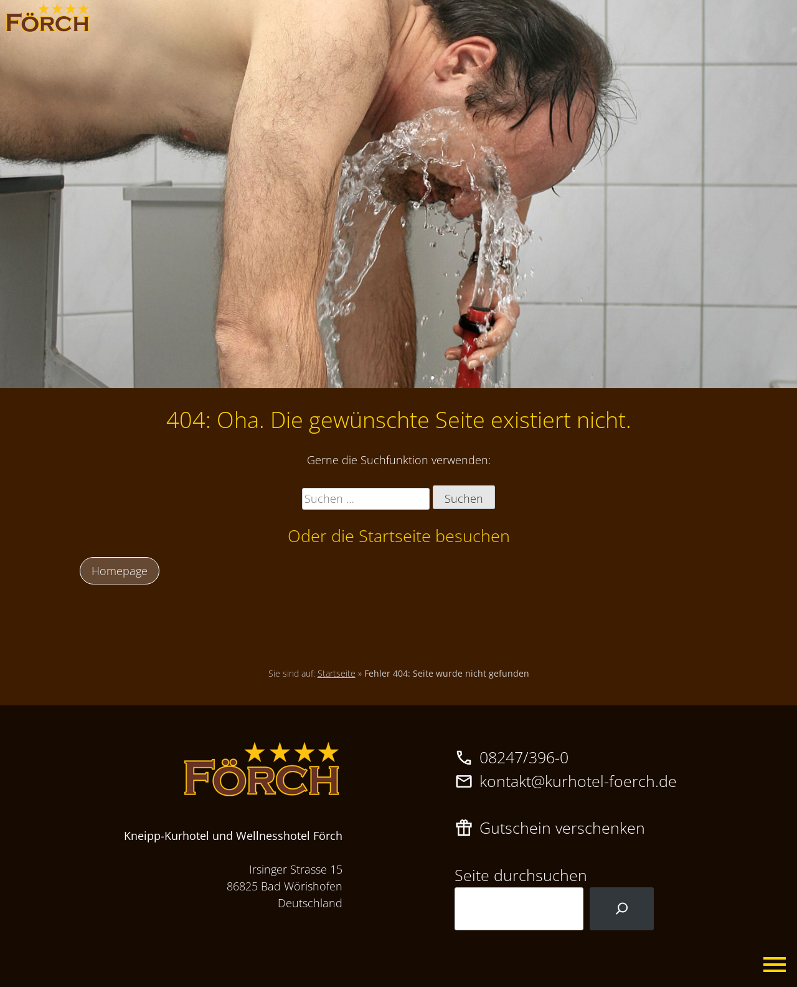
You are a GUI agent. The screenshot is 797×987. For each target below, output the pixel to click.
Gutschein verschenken (562, 827)
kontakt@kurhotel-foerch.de (578, 780)
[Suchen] (622, 908)
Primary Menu (775, 965)
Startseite (337, 673)
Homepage (120, 570)
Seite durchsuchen (521, 874)
